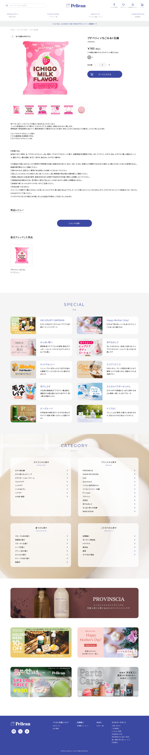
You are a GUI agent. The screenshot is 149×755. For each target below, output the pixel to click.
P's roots (86, 493)
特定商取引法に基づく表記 (120, 737)
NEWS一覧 (100, 726)
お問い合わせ (116, 726)
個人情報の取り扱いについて (121, 740)
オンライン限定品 (89, 540)
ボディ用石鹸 (34, 29)
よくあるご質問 (116, 731)
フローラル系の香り (22, 536)
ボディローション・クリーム (25, 478)
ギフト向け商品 (88, 554)
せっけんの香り (20, 554)
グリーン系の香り (21, 551)
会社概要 (56, 728)
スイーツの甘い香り (22, 558)
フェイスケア (19, 481)
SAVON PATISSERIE (91, 474)
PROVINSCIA (88, 470)
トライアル (86, 543)
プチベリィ (86, 496)
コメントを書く (74, 223)
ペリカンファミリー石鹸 (91, 489)
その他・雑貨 (19, 496)
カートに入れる (104, 74)
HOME (12, 29)
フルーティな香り (21, 543)
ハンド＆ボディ (20, 489)
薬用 (84, 551)
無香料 (17, 562)
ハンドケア (19, 485)
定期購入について (82, 726)
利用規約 (115, 742)
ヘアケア (18, 493)
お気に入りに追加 (89, 57)
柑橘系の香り (20, 540)
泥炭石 (85, 500)
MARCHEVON (88, 511)
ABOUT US (56, 726)
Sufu (84, 478)
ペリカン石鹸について (61, 722)
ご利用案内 (115, 728)
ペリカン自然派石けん (91, 485)
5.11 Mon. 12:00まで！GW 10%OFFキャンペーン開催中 (73, 24)
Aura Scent (87, 481)
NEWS (99, 722)
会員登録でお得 (117, 734)
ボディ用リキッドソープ (23, 474)
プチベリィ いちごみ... (18, 269)
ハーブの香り (20, 547)
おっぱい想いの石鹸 (90, 507)
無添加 (85, 547)
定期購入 (86, 536)
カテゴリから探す (22, 29)
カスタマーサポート (119, 722)
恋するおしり (87, 504)
